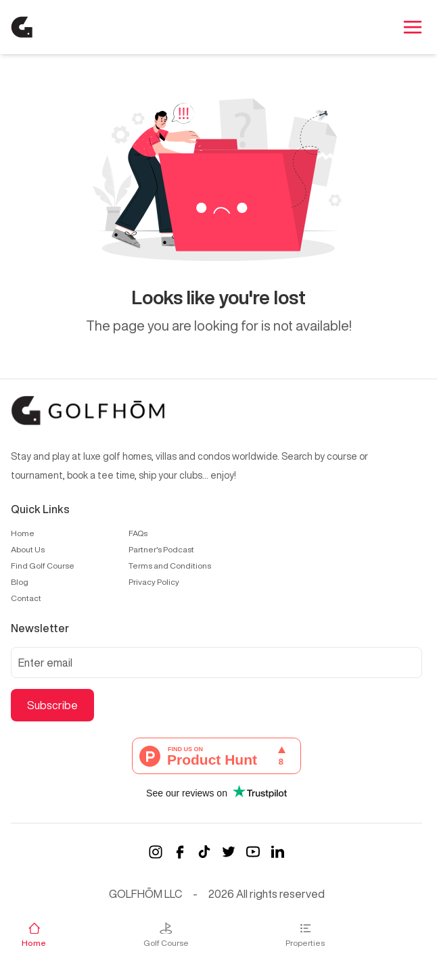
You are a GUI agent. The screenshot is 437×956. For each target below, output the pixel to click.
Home (22, 533)
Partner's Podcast (161, 549)
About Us (28, 549)
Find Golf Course (42, 565)
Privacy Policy (154, 581)
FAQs (138, 533)
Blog (19, 581)
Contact (26, 598)
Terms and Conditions (170, 565)
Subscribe (52, 705)
